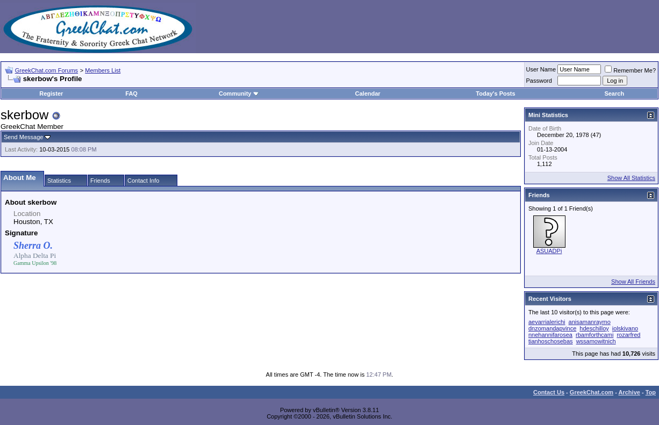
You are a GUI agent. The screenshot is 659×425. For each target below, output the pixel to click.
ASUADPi (549, 251)
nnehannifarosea (550, 335)
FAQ (131, 93)
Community (239, 93)
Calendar (368, 93)
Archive (629, 392)
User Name (541, 69)
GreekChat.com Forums (46, 70)
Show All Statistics (631, 178)
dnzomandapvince (552, 328)
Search (614, 93)
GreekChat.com (591, 392)
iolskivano (625, 328)
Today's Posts (495, 93)
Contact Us (548, 392)
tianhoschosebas (550, 341)
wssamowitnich (596, 341)
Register (51, 93)
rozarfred (628, 335)
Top (651, 392)
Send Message (23, 137)
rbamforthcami (594, 335)
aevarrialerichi (546, 322)
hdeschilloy (593, 328)
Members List (102, 70)
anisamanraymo (590, 322)
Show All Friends (633, 281)
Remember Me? (630, 70)
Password (539, 80)
